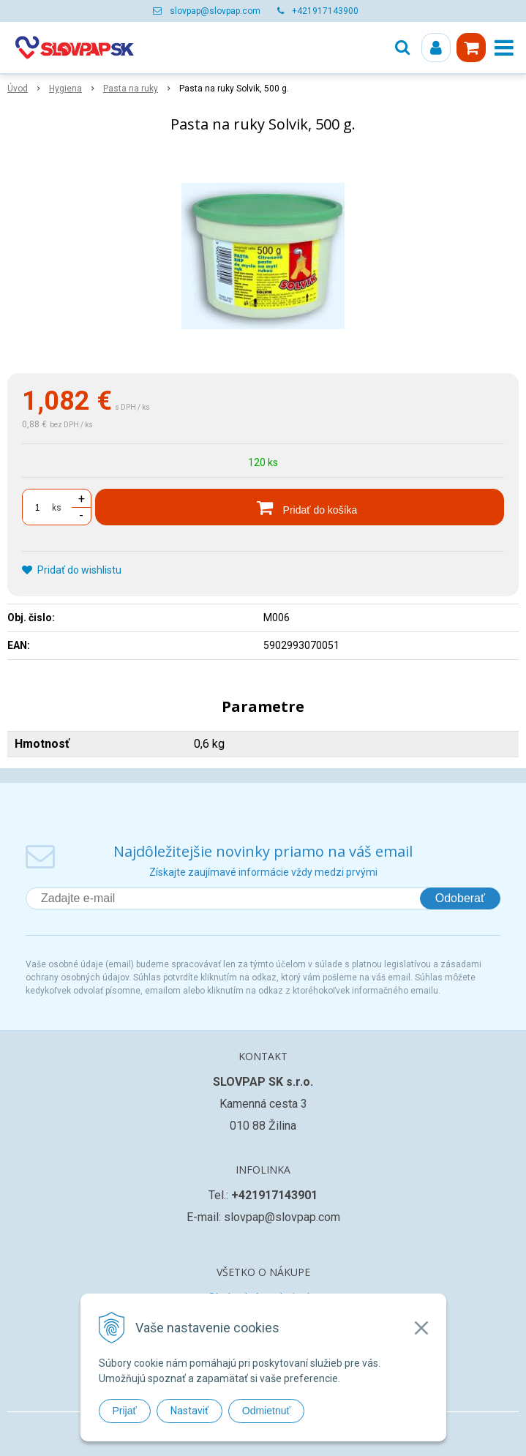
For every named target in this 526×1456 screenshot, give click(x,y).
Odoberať (460, 898)
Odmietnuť (266, 1410)
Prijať (125, 1410)
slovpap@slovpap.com (215, 11)
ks (56, 508)
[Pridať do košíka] (299, 507)
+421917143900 (325, 11)
